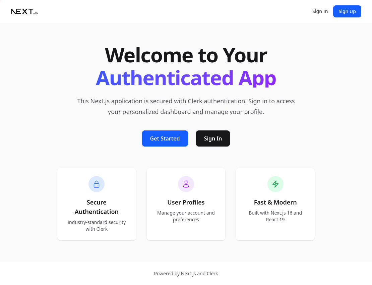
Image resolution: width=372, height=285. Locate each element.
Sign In (320, 11)
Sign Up (347, 11)
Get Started (165, 138)
